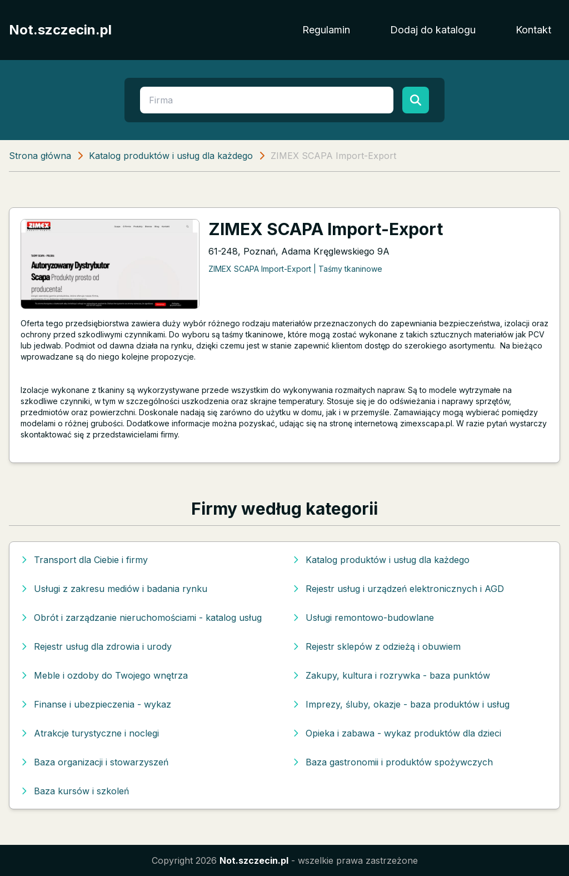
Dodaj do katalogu (433, 30)
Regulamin (326, 30)
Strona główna (40, 155)
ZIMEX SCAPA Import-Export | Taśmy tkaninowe (295, 268)
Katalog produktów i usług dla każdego (171, 155)
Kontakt (533, 30)
